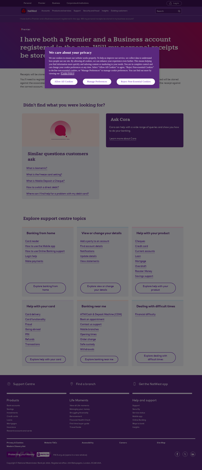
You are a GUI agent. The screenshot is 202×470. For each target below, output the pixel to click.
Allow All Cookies (64, 81)
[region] (102, 67)
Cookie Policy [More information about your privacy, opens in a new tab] (67, 73)
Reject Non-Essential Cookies (136, 81)
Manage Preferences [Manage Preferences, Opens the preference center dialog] (97, 81)
